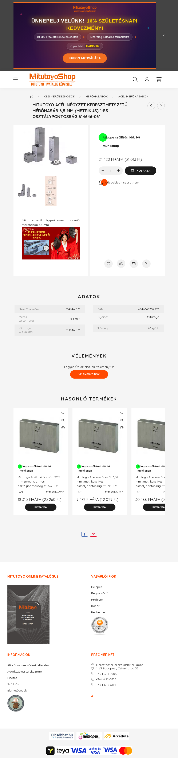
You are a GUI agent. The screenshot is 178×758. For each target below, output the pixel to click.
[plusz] (118, 171)
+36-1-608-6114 (106, 685)
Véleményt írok (89, 374)
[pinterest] (93, 534)
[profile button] (147, 79)
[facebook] (84, 534)
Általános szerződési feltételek (28, 665)
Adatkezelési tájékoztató (24, 671)
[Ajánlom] (134, 263)
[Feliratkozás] (119, 182)
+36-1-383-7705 (106, 674)
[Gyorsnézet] (63, 420)
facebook (92, 696)
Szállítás (13, 684)
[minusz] (103, 171)
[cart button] (159, 79)
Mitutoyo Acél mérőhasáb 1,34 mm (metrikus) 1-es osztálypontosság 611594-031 (97, 481)
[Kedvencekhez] (108, 263)
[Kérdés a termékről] (146, 263)
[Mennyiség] (110, 170)
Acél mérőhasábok (133, 96)
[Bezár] (164, 35)
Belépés (96, 587)
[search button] (135, 79)
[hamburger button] (15, 79)
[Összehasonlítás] (121, 263)
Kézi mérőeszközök (59, 96)
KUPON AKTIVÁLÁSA (85, 58)
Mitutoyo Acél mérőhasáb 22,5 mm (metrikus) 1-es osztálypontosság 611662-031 (39, 481)
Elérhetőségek (17, 690)
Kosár (95, 606)
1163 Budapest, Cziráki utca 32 (117, 668)
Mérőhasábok (97, 96)
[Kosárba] (140, 170)
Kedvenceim (99, 612)
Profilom (97, 599)
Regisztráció (99, 593)
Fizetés (12, 678)
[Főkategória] (31, 96)
